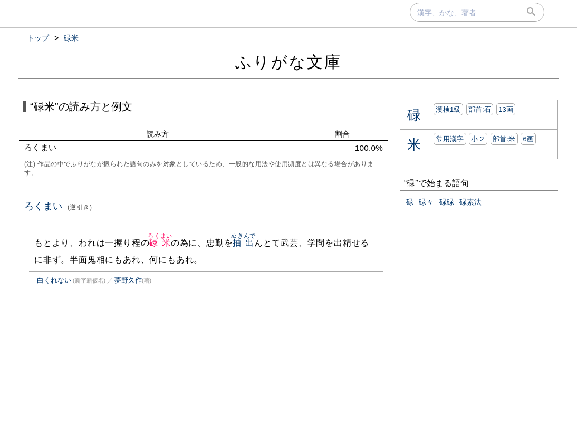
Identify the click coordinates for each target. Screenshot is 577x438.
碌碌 (446, 202)
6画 (528, 139)
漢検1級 (448, 109)
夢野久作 (128, 280)
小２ (478, 139)
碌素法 (470, 202)
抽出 (243, 242)
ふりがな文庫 (288, 62)
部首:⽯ (480, 109)
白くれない (54, 280)
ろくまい (58, 206)
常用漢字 (450, 139)
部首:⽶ (504, 139)
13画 (505, 109)
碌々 (426, 202)
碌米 (160, 242)
